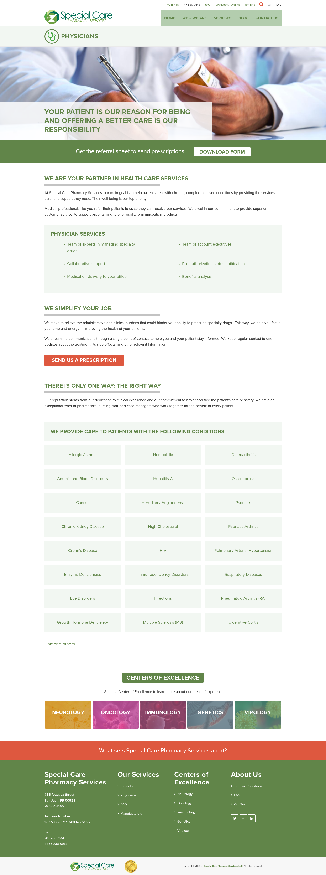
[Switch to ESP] (269, 4)
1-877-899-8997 (55, 821)
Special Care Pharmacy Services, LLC (223, 865)
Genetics (183, 821)
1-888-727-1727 (79, 821)
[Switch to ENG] (278, 4)
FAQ (207, 4)
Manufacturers (227, 4)
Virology (183, 830)
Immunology (186, 811)
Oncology (184, 802)
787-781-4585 (54, 805)
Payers (250, 4)
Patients (172, 4)
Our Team (241, 804)
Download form (222, 151)
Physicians (192, 4)
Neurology (185, 793)
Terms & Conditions (248, 785)
